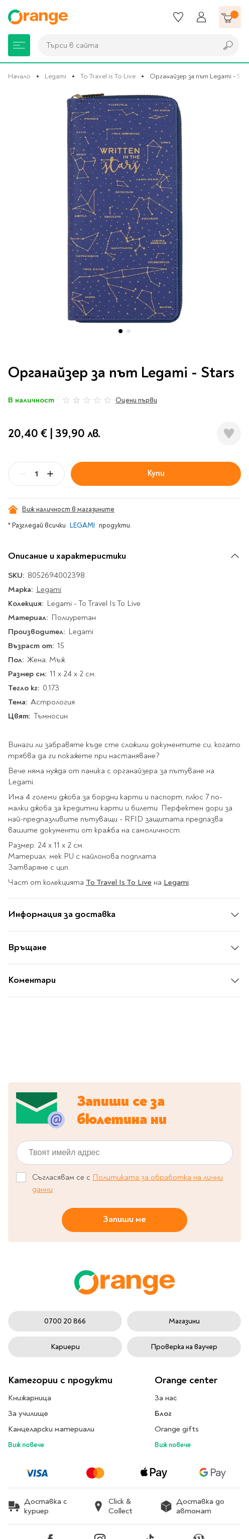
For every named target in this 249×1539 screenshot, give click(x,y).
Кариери (65, 1347)
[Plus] (50, 474)
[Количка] (230, 17)
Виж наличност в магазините (61, 509)
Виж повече (26, 1445)
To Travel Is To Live (119, 882)
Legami (55, 76)
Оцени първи (136, 400)
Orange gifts (177, 1429)
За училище (28, 1413)
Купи (156, 473)
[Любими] (178, 17)
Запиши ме (124, 1219)
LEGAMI (82, 525)
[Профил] (201, 17)
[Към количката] (230, 17)
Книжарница (29, 1398)
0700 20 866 (65, 1321)
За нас (166, 1398)
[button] (120, 331)
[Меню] (19, 45)
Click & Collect (112, 1506)
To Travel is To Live (108, 76)
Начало (19, 76)
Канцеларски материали (51, 1429)
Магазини (184, 1321)
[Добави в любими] (229, 434)
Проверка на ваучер (184, 1347)
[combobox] (125, 45)
